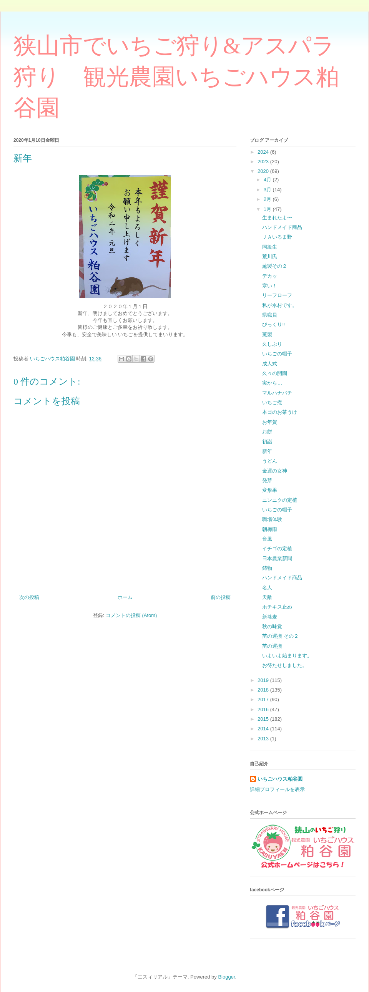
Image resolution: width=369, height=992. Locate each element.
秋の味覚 (272, 626)
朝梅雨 (269, 529)
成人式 (269, 364)
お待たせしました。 (284, 665)
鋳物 (267, 568)
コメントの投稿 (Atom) (131, 615)
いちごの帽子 (277, 354)
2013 (264, 739)
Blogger (226, 977)
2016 (264, 709)
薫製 (267, 334)
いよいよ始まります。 (287, 656)
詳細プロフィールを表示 (277, 789)
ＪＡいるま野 (277, 237)
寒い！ (269, 286)
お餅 (267, 432)
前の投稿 (221, 597)
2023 (264, 161)
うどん (269, 461)
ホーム (125, 597)
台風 (267, 539)
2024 (264, 152)
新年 (267, 451)
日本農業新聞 (277, 558)
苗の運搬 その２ (280, 636)
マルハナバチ (277, 393)
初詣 (267, 442)
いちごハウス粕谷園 (280, 779)
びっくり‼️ (273, 324)
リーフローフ (277, 295)
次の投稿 (29, 597)
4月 (268, 179)
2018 (264, 690)
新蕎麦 (269, 617)
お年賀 (269, 422)
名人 (267, 588)
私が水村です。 (279, 305)
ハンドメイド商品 (282, 227)
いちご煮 (272, 402)
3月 (268, 189)
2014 (264, 729)
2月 (268, 199)
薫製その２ (274, 266)
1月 (268, 209)
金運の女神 (274, 471)
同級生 (269, 247)
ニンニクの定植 (279, 500)
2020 (264, 171)
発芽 (267, 480)
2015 (264, 719)
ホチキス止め (277, 607)
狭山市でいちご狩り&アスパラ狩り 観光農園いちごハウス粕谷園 (176, 77)
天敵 (267, 597)
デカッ (269, 276)
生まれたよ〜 (277, 218)
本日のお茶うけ (279, 412)
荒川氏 (269, 256)
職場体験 (272, 519)
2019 (264, 680)
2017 (264, 699)
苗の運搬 (272, 646)
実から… (272, 383)
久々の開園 (274, 373)
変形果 (269, 490)
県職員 (269, 315)
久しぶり (272, 344)
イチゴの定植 (277, 548)
